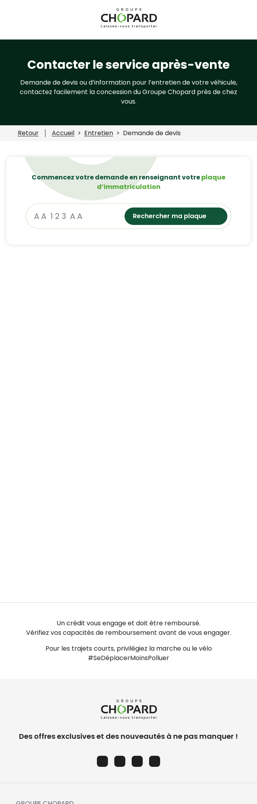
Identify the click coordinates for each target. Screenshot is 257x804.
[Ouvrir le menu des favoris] (244, 19)
